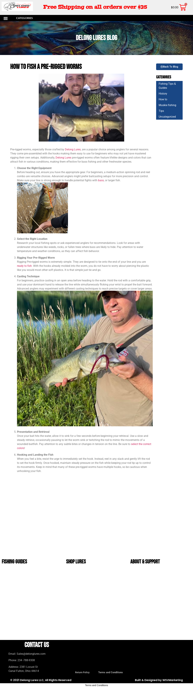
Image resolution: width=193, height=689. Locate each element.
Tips (161, 110)
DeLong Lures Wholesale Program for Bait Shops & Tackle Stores (159, 594)
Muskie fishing (167, 104)
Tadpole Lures (75, 618)
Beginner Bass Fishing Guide (16, 586)
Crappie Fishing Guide (13, 594)
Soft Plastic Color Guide (14, 579)
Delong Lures (73, 148)
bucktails (73, 579)
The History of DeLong (142, 571)
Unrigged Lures (75, 594)
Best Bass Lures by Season (15, 571)
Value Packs (74, 633)
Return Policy (139, 579)
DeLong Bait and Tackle (78, 586)
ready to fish (24, 265)
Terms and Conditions (142, 586)
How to (163, 98)
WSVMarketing (172, 679)
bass (100, 179)
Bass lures (73, 571)
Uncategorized (167, 116)
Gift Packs (73, 625)
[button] (19, 17)
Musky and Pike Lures (78, 610)
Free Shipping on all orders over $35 (95, 7)
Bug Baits (73, 602)
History (163, 93)
